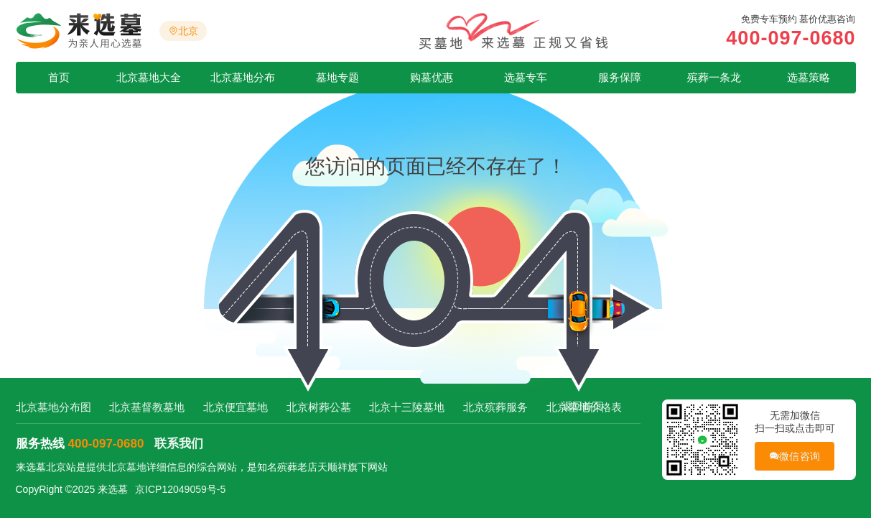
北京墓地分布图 (53, 407)
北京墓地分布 (242, 77)
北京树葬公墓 (319, 407)
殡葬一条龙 (714, 77)
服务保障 (619, 77)
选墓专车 (525, 77)
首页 (59, 77)
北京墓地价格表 (584, 407)
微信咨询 (794, 456)
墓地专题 (337, 77)
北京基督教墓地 (147, 407)
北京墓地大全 (148, 77)
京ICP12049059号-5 (180, 489)
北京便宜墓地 (235, 407)
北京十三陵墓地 (406, 407)
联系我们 (178, 443)
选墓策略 (808, 77)
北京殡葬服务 (495, 407)
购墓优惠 (431, 77)
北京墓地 (126, 467)
